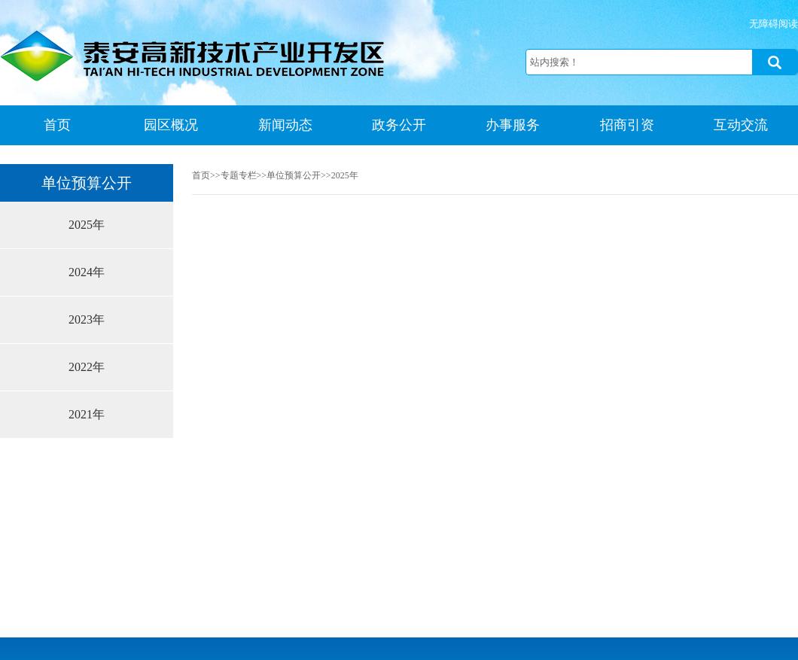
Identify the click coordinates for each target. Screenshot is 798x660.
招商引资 (627, 124)
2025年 (87, 224)
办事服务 (513, 124)
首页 (57, 124)
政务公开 (399, 124)
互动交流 (741, 124)
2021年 (87, 414)
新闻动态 (285, 124)
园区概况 (171, 124)
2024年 (87, 272)
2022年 (87, 366)
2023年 (87, 319)
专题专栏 (239, 175)
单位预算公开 (294, 175)
